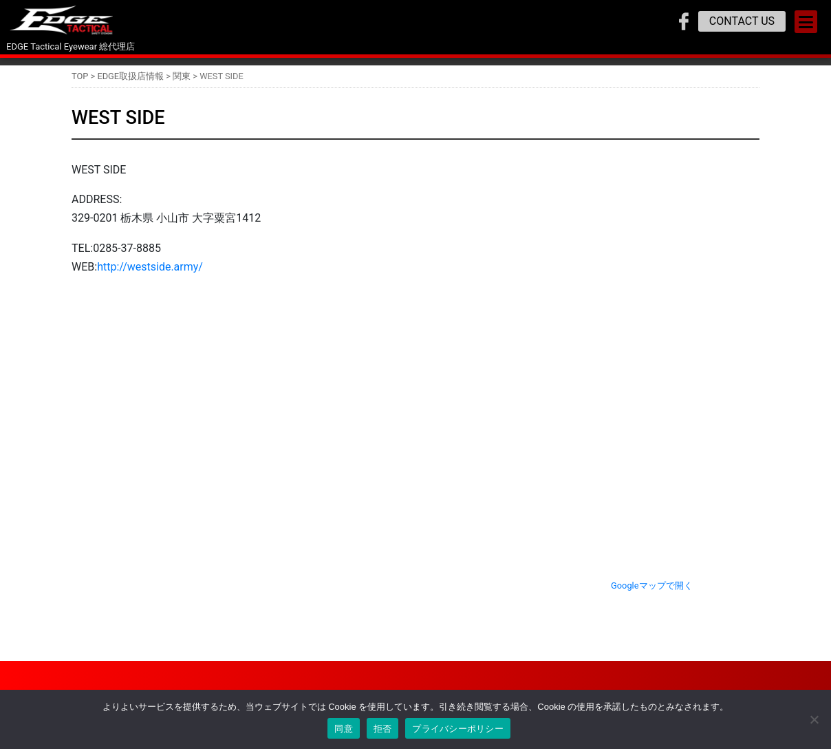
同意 (343, 729)
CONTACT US (742, 21)
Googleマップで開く (651, 585)
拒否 (383, 729)
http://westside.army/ (150, 266)
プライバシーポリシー (458, 729)
